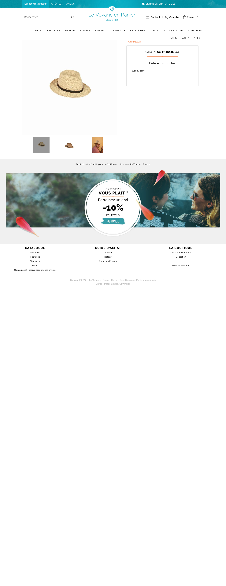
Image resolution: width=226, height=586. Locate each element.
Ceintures (138, 30)
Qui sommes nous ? (181, 252)
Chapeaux (118, 30)
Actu (173, 38)
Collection (181, 257)
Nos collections (47, 30)
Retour (107, 257)
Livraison (108, 252)
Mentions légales (108, 261)
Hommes (35, 257)
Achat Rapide (192, 38)
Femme (70, 30)
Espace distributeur (35, 3)
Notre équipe (173, 30)
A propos (195, 30)
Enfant (100, 30)
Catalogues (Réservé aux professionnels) (35, 270)
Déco (154, 30)
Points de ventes (180, 265)
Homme (85, 30)
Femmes (35, 252)
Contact (155, 17)
